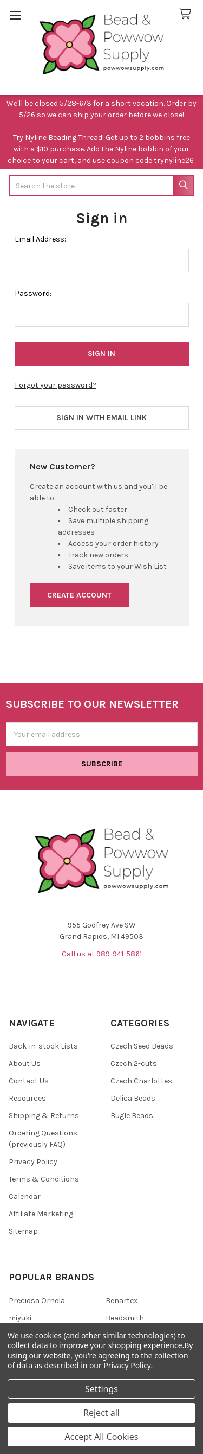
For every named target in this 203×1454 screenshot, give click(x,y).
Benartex (121, 1300)
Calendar (25, 1196)
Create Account (79, 595)
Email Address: (40, 239)
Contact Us (29, 1080)
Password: (33, 293)
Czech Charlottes (141, 1080)
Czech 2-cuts (133, 1063)
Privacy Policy (33, 1161)
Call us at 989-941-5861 (102, 953)
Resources (27, 1098)
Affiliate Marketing (41, 1213)
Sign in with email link (101, 417)
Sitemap (23, 1231)
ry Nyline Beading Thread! (60, 137)
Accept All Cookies (102, 1437)
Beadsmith (125, 1318)
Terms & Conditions (44, 1179)
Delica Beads (132, 1098)
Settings (101, 1389)
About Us (25, 1063)
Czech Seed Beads (141, 1046)
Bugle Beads (131, 1115)
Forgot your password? (55, 385)
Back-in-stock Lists (43, 1046)
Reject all (101, 1413)
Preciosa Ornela (37, 1300)
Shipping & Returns (44, 1115)
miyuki (20, 1318)
